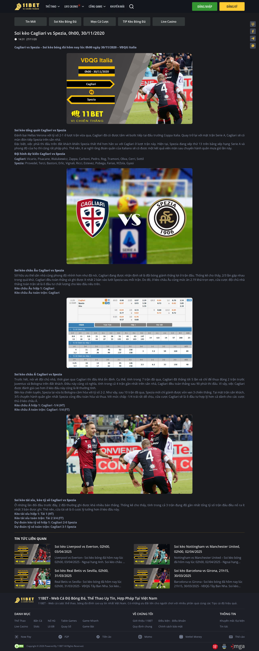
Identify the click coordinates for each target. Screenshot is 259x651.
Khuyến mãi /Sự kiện (232, 620)
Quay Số (66, 626)
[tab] (30, 21)
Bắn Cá (38, 620)
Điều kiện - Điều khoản (172, 620)
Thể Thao (20, 620)
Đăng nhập (204, 6)
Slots (36, 626)
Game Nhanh (91, 620)
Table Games (69, 620)
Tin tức (224, 626)
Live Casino (21, 626)
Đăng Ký (232, 6)
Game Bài (88, 626)
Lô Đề (51, 626)
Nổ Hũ (51, 620)
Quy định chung (142, 626)
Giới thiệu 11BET (143, 620)
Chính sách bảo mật (170, 626)
